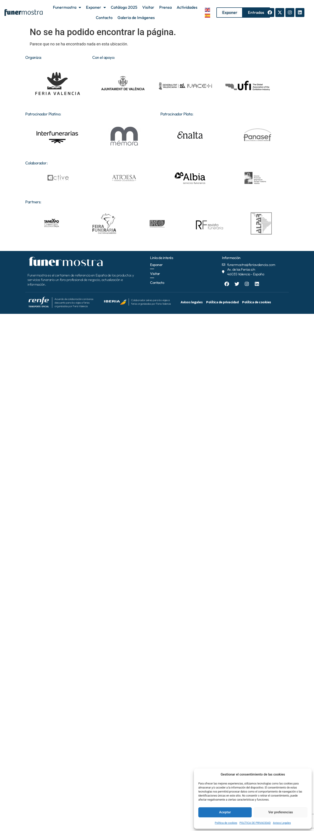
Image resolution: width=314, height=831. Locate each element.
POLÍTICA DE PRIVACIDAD (255, 823)
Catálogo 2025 (124, 7)
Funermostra (67, 7)
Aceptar (225, 812)
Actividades (187, 7)
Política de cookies (226, 823)
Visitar (148, 7)
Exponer (96, 7)
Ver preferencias (280, 812)
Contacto (104, 17)
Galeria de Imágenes (136, 17)
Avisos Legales (282, 823)
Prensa (165, 7)
